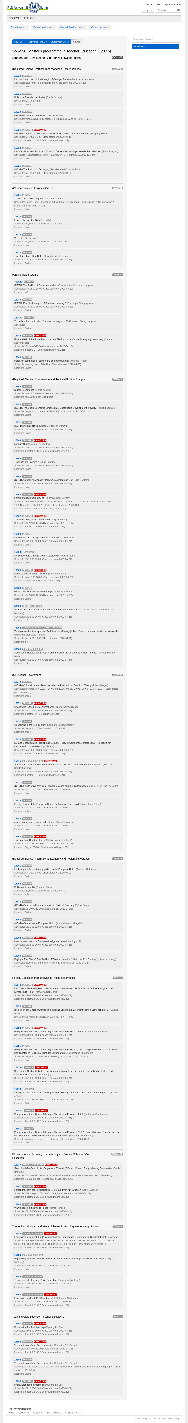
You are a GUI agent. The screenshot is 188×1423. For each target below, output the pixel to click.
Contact (158, 4)
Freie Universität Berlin (20, 1409)
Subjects (162, 10)
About (12, 1413)
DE (144, 11)
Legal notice (169, 4)
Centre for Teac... (38, 42)
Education (24, 1413)
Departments (19, 27)
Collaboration (73, 1413)
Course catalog (22, 18)
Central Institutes (43, 27)
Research (38, 1413)
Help (179, 4)
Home (149, 4)
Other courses (100, 27)
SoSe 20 (19, 42)
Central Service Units (72, 27)
